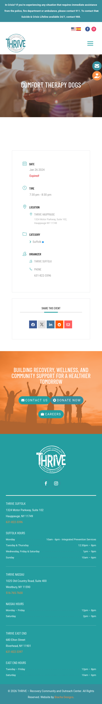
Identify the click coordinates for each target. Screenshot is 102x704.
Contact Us (36, 400)
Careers (53, 414)
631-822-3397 (14, 651)
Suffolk (37, 241)
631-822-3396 (42, 275)
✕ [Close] (98, 11)
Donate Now (69, 400)
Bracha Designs (64, 697)
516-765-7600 (14, 592)
